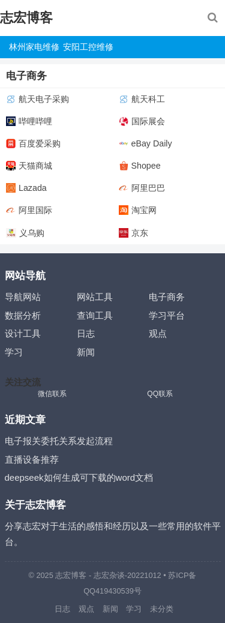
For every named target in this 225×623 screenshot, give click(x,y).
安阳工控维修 (88, 47)
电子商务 (167, 297)
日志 (86, 333)
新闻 (86, 352)
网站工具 (95, 297)
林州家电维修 (34, 47)
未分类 (161, 608)
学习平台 (167, 315)
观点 (158, 333)
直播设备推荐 (32, 459)
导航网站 (23, 297)
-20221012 (143, 575)
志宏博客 (26, 17)
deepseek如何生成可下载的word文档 (79, 477)
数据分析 (23, 315)
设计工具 (23, 333)
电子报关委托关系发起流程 (59, 441)
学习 (14, 352)
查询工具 (95, 315)
